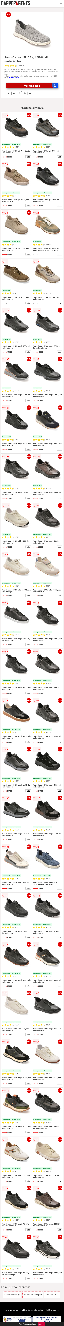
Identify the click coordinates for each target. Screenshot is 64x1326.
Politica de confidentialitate (32, 1310)
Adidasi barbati (52, 1294)
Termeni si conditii (11, 1310)
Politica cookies (52, 1310)
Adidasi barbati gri (12, 1294)
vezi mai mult (14, 78)
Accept (41, 1324)
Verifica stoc (41, 85)
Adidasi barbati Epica (33, 1294)
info (28, 157)
